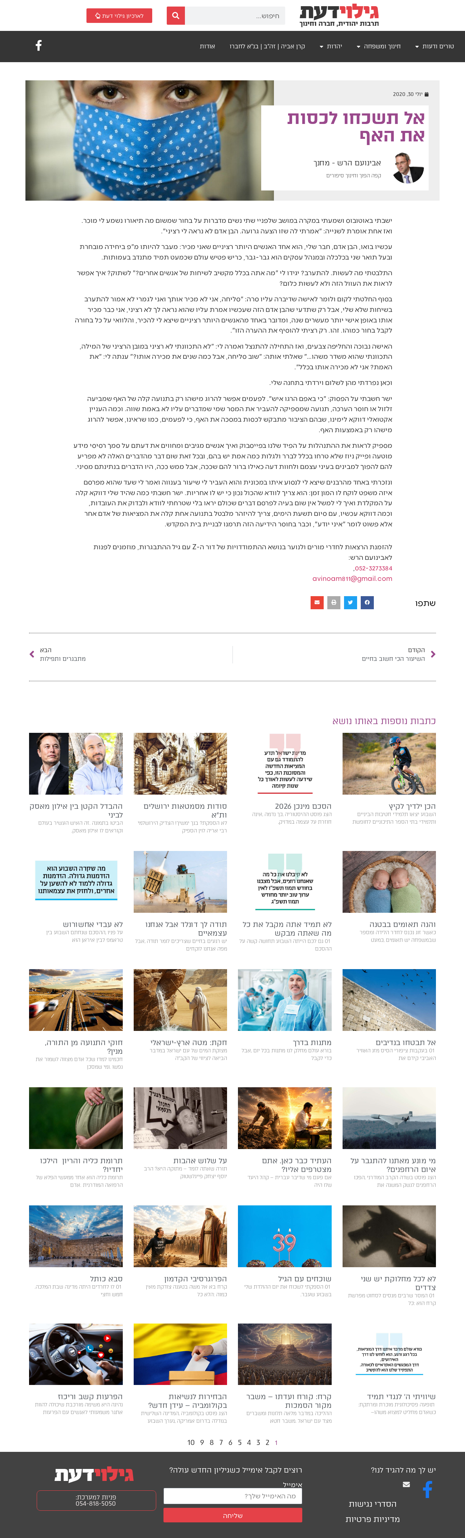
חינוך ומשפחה (379, 46)
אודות (207, 46)
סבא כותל (106, 1278)
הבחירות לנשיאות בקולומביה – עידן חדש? (187, 1401)
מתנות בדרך (312, 1042)
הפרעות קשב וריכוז (90, 1396)
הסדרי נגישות (373, 1504)
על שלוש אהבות (200, 1160)
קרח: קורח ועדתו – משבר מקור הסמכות (289, 1401)
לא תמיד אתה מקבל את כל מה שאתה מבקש (287, 928)
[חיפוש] (176, 16)
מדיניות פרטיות (372, 1519)
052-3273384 (373, 567)
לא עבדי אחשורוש (93, 924)
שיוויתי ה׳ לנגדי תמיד (401, 1396)
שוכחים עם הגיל (305, 1278)
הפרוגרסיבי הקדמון (195, 1278)
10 (191, 1442)
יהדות (331, 46)
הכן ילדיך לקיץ (412, 806)
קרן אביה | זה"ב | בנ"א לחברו (267, 46)
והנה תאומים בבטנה (402, 924)
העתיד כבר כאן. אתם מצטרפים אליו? (297, 1165)
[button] (367, 602)
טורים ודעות (434, 46)
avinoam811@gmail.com (352, 578)
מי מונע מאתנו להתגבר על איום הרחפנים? (393, 1165)
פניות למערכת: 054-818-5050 (96, 1500)
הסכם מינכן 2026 (302, 806)
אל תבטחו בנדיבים (406, 1042)
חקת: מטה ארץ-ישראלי (188, 1042)
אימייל (292, 1484)
